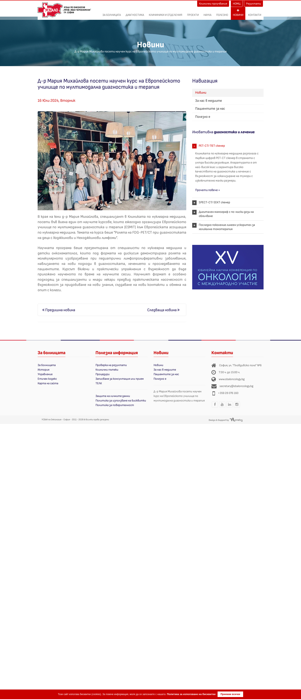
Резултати (253, 4)
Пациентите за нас (210, 109)
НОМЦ (236, 4)
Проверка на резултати (111, 365)
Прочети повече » (207, 190)
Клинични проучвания (213, 4)
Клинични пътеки (107, 370)
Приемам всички (230, 694)
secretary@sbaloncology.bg (236, 386)
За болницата (111, 13)
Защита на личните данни (113, 396)
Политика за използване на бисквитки (121, 400)
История (43, 370)
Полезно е (202, 117)
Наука (207, 13)
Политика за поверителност (115, 405)
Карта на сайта (48, 383)
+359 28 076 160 (228, 393)
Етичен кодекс (47, 379)
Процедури (103, 374)
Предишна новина (58, 310)
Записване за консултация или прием (120, 379)
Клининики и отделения (165, 13)
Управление (45, 374)
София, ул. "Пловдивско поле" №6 (240, 365)
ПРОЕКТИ (193, 13)
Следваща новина (163, 310)
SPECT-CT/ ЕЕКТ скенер (214, 202)
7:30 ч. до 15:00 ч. (229, 372)
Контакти (254, 13)
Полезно (222, 13)
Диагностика (135, 13)
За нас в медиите (208, 101)
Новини (238, 13)
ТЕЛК (99, 383)
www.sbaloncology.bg (232, 379)
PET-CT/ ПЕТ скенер (212, 146)
